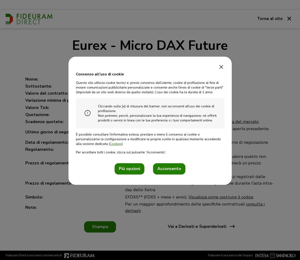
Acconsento (169, 168)
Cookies (116, 144)
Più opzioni (129, 168)
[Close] (221, 65)
